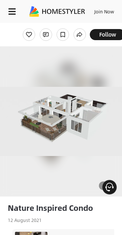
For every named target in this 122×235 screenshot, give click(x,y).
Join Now (104, 11)
